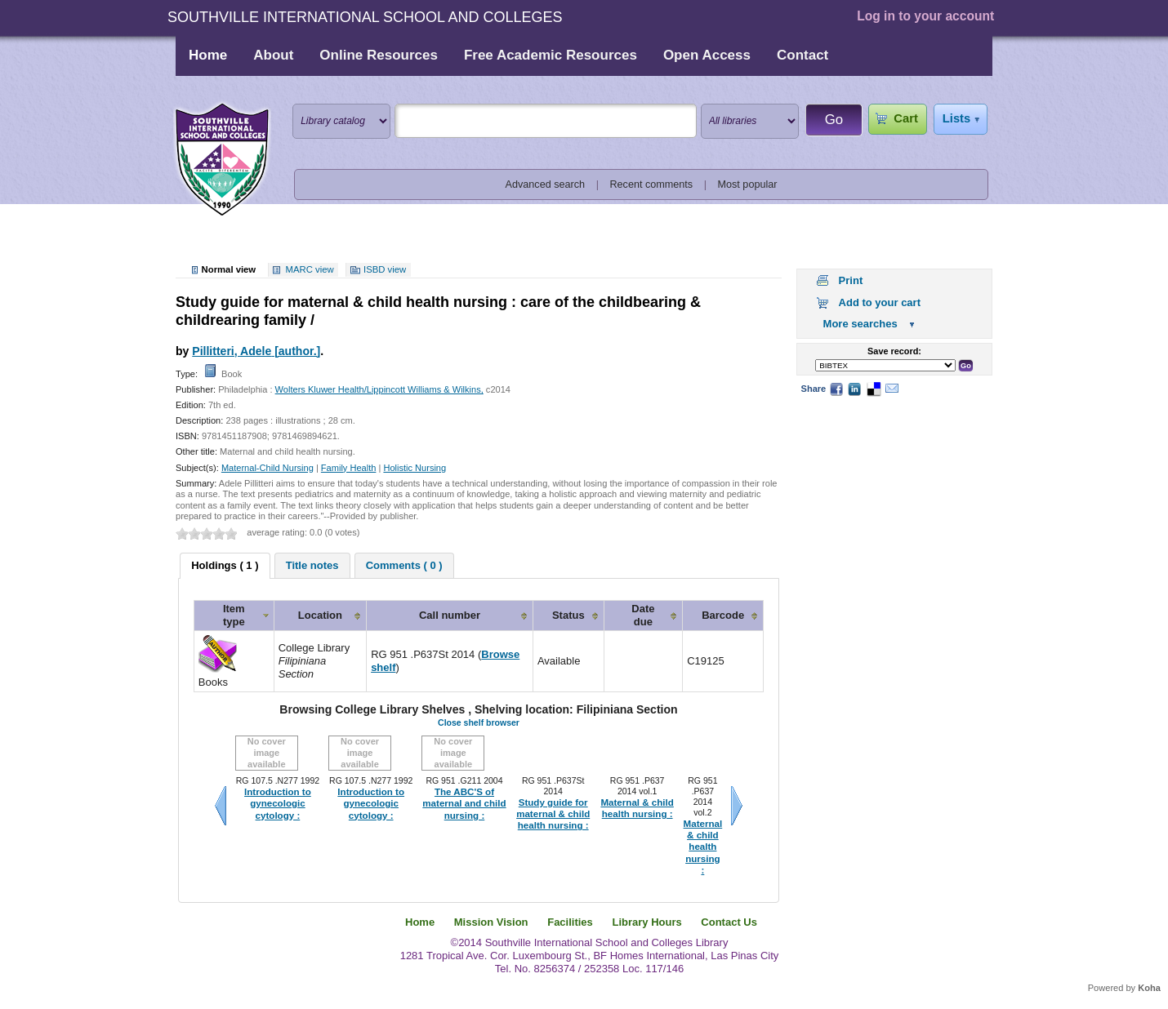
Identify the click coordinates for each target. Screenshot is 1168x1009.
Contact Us (729, 922)
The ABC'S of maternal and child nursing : (464, 803)
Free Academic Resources (550, 55)
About (273, 55)
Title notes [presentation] (312, 565)
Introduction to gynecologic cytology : (277, 803)
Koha (1149, 988)
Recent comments (651, 184)
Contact (802, 55)
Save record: (894, 351)
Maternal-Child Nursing (267, 468)
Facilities (570, 922)
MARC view (310, 269)
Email (892, 388)
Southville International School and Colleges (222, 160)
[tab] (225, 566)
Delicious (873, 388)
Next (736, 805)
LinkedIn (854, 388)
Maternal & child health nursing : (636, 808)
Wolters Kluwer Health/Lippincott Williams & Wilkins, (379, 389)
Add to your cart (880, 302)
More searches (860, 324)
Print (851, 280)
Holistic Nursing (414, 468)
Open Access (707, 55)
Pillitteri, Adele (256, 351)
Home (208, 55)
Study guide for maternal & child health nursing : (553, 814)
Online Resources (378, 55)
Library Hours (646, 922)
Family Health (349, 468)
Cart (905, 118)
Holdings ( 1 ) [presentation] (224, 565)
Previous (220, 805)
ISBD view (384, 269)
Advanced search (546, 184)
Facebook (836, 388)
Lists (956, 118)
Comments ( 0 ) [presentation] (404, 565)
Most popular (748, 184)
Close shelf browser (478, 722)
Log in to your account (925, 16)
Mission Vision (491, 922)
